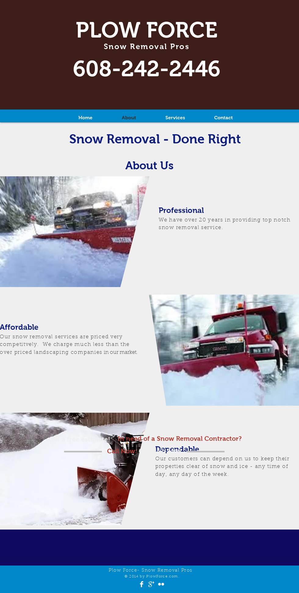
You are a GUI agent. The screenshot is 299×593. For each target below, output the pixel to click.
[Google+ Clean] (151, 584)
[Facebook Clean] (142, 584)
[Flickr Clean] (161, 584)
